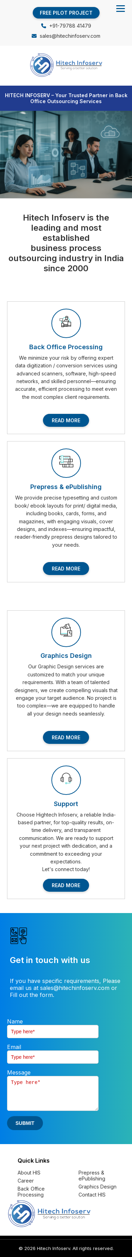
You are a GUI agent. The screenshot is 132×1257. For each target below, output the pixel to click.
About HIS (29, 1173)
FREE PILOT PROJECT (66, 13)
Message (19, 1072)
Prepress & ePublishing (91, 1175)
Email (14, 1046)
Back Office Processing (31, 1192)
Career (26, 1181)
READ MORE (66, 420)
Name (15, 1021)
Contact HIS (92, 1195)
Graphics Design (97, 1187)
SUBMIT (24, 1123)
